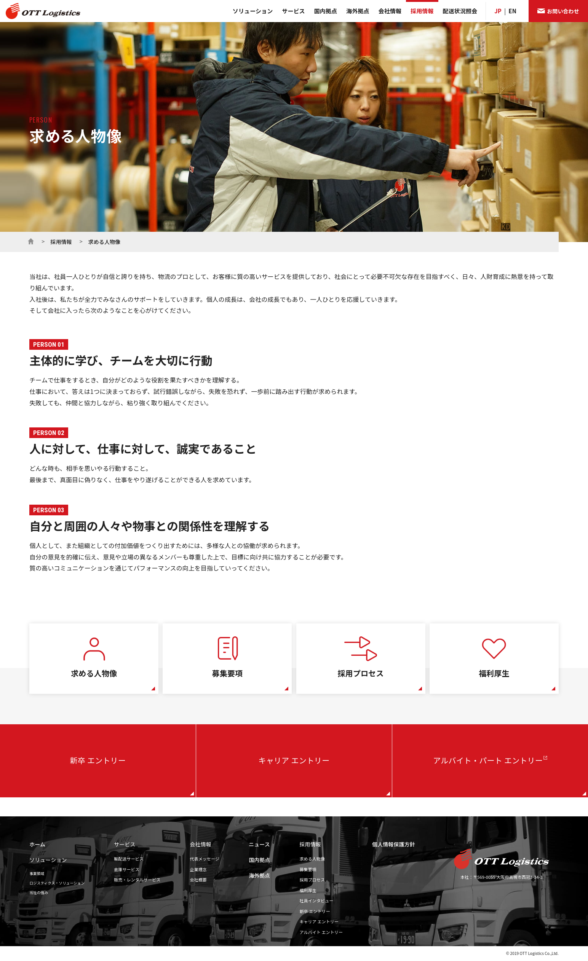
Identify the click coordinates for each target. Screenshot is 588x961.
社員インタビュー (317, 900)
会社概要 (198, 880)
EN (512, 11)
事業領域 (36, 873)
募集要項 (308, 869)
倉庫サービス (126, 869)
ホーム (31, 240)
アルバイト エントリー (321, 932)
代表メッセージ (205, 859)
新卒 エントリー (98, 760)
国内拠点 (325, 11)
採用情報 (422, 11)
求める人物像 (312, 859)
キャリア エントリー (294, 760)
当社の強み (38, 892)
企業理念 (198, 869)
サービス (293, 11)
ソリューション (253, 11)
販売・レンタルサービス (137, 880)
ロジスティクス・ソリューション (57, 883)
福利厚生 (308, 890)
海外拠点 (357, 11)
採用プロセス (312, 880)
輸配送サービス (129, 859)
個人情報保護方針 (393, 844)
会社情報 (390, 11)
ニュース (259, 844)
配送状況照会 (460, 11)
